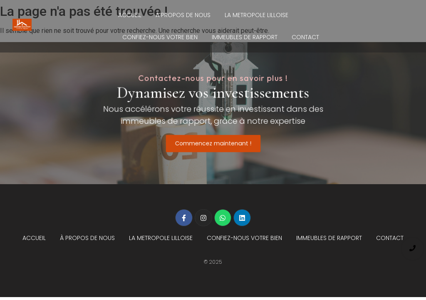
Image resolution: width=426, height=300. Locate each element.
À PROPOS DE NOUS (183, 15)
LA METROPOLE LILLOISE (256, 15)
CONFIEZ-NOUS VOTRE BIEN (160, 37)
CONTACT (305, 37)
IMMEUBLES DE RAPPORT (244, 37)
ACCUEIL (129, 15)
